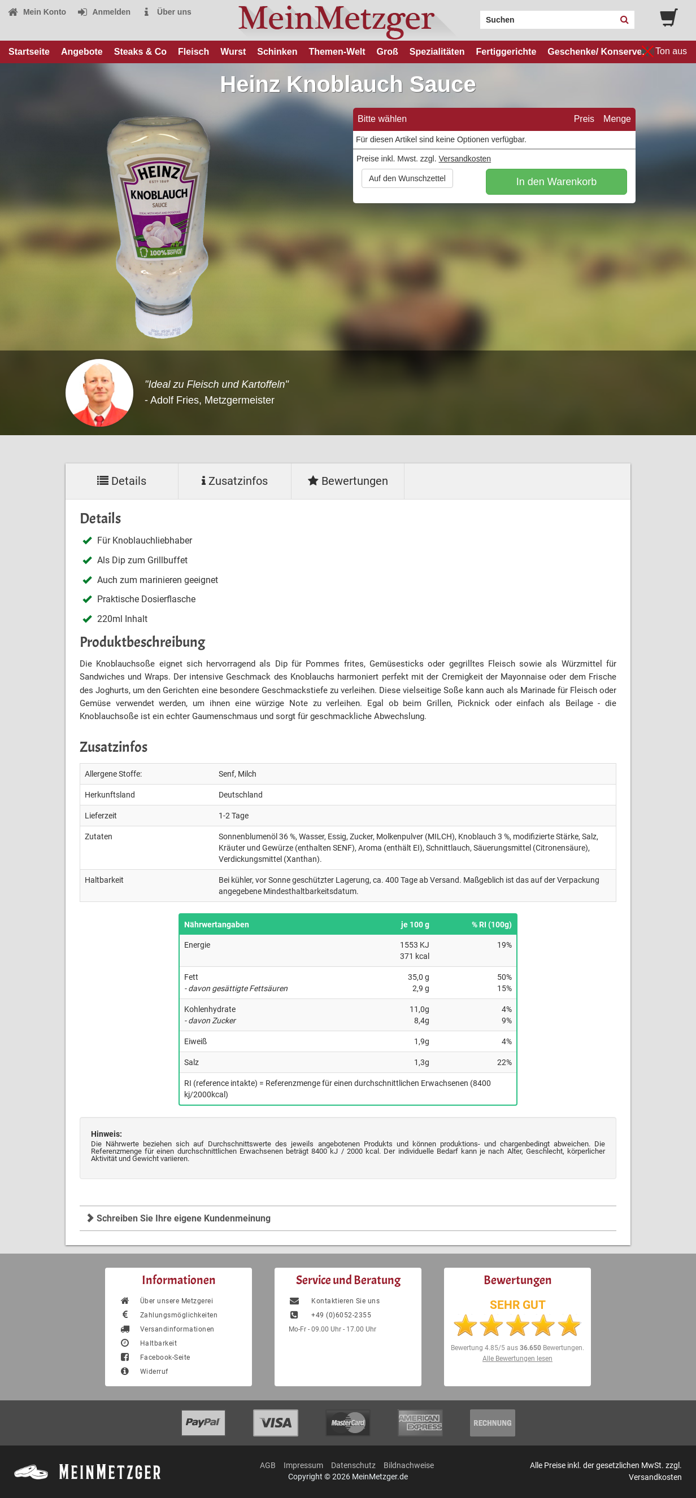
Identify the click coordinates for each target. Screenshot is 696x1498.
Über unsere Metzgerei (166, 1301)
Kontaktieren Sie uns (334, 1301)
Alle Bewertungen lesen (517, 1359)
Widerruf (143, 1372)
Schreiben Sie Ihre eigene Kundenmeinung (178, 1218)
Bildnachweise (409, 1465)
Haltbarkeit (148, 1343)
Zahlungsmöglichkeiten (168, 1315)
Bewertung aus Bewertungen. (517, 1348)
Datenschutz (353, 1465)
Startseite (29, 51)
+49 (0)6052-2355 (330, 1315)
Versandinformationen (167, 1329)
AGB (268, 1465)
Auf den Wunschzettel (407, 178)
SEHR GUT (518, 1305)
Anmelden (103, 11)
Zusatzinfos (235, 481)
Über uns (166, 11)
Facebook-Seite (154, 1357)
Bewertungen (348, 481)
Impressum (303, 1465)
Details (121, 481)
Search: (473, 16)
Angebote (82, 51)
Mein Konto (36, 11)
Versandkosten (464, 158)
